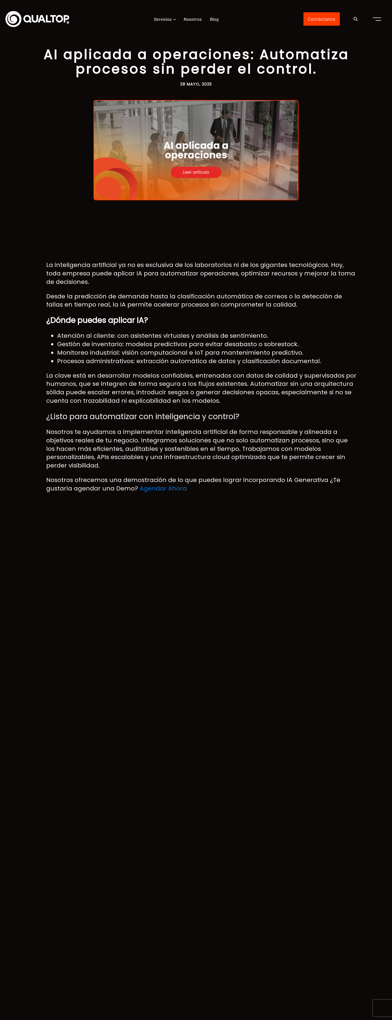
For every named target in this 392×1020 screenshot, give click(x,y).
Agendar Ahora (163, 488)
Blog (214, 19)
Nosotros (193, 19)
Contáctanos (321, 19)
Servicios (163, 19)
